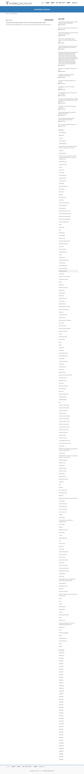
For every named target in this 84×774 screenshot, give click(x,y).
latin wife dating (62, 388)
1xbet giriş (61, 150)
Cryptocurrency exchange (64, 276)
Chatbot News (62, 257)
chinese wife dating (63, 268)
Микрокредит (62, 609)
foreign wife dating (63, 336)
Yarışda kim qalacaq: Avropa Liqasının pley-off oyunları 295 (68, 595)
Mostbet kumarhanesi (63, 479)
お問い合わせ (42, 766)
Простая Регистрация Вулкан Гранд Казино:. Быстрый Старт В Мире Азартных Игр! (67, 40)
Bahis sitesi (61, 191)
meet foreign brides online (64, 440)
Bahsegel (61, 194)
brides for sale (62, 238)
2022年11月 (61, 688)
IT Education (61, 364)
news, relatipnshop (63, 490)
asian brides (61, 170)
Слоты (60, 630)
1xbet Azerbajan (62, 140)
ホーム (8, 766)
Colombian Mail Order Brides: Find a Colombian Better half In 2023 (26, 22)
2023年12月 (61, 652)
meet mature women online (65, 443)
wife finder (61, 588)
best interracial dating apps (64, 216)
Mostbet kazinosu (62, 476)
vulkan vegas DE (62, 583)
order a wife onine (63, 512)
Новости (61, 612)
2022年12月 (61, 685)
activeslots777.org (63, 164)
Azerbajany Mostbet (63, 186)
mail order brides (62, 413)
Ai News (60, 167)
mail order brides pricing (64, 427)
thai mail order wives (63, 565)
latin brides (61, 383)
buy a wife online (62, 249)
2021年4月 (61, 734)
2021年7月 (61, 732)
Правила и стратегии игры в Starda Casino (67, 28)
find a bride (61, 323)
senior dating (62, 532)
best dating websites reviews (65, 213)
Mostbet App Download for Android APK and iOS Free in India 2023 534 (68, 449)
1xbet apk (61, 138)
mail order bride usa (63, 410)
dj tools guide (62, 301)
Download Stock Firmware (64, 306)
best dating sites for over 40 (65, 211)
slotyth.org (61, 546)
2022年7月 (61, 699)
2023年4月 (61, 674)
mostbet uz (61, 482)
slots (60, 540)
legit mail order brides (63, 394)
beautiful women (62, 197)
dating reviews (62, 293)
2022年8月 (61, 696)
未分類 (60, 646)
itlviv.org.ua (61, 369)
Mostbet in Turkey (62, 471)
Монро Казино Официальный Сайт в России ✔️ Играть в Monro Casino (68, 33)
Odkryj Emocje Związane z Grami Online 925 (68, 498)
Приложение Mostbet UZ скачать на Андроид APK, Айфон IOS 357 (67, 623)
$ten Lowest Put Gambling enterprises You (67, 124)
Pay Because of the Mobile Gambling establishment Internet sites (66, 75)
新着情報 (35, 766)
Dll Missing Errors (62, 303)
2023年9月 (61, 661)
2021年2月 (61, 740)
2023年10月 (61, 658)
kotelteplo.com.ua (63, 380)
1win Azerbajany (62, 132)
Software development (64, 551)
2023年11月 (61, 655)
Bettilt (60, 224)
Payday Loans (62, 517)
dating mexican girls (63, 287)
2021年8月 (61, 729)
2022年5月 (61, 704)
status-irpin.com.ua (63, 554)
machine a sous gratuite (64, 405)
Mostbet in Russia (62, 468)
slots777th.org (62, 543)
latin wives (61, 391)
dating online (62, 290)
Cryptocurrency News (63, 279)
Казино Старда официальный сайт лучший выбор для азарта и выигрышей (68, 22)
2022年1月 (61, 715)
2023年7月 (61, 666)
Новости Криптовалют (64, 614)
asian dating (61, 172)
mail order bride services (64, 407)
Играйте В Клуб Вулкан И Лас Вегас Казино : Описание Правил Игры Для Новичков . (68, 46)
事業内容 (19, 766)
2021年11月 (61, 721)
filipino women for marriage (65, 320)
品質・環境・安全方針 (27, 766)
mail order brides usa (63, 432)
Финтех (60, 635)
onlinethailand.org (63, 506)
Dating (60, 282)
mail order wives (62, 435)
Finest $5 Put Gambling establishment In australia (67, 81)
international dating (63, 361)
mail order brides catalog (64, 416)
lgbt (60, 402)
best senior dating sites (64, 222)
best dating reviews (63, 205)
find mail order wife (63, 331)
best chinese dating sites (64, 202)
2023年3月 (61, 677)
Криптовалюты (62, 606)
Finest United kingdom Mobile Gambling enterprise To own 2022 (66, 113)
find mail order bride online (65, 328)
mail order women (63, 437)
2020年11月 (61, 745)
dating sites (61, 295)
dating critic (61, 284)
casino (60, 254)
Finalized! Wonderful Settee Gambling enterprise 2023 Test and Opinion (66, 119)
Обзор (60, 617)
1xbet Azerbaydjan (63, 143)
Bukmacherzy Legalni (63, 243)
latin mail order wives (63, 386)
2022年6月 (61, 702)
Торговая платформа (63, 632)
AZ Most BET (61, 183)
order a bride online (63, 509)
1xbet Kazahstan (62, 153)
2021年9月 (61, 726)
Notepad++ (61, 495)
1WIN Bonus (61, 135)
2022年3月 (61, 710)
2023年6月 (61, 669)
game (60, 342)
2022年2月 (61, 713)
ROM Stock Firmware (63, 529)
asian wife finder (62, 178)
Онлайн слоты (62, 620)
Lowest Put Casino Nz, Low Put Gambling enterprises (67, 107)
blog (60, 230)
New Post (61, 487)
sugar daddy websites (63, 560)
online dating (62, 501)
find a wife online (62, 325)
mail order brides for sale (64, 421)
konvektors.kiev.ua (63, 377)
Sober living (61, 549)
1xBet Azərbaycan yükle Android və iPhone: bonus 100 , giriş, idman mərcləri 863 (68, 147)
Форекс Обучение (63, 641)
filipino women (62, 317)
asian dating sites (62, 175)
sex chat (60, 535)
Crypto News (61, 273)
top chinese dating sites (64, 568)
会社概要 (13, 766)
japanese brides (62, 372)
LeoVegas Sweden (62, 399)
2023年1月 (61, 682)
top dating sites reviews (64, 570)
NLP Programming (63, 492)
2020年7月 (61, 756)
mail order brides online (64, 424)
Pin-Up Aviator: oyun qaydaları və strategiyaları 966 (66, 520)
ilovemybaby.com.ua (63, 355)
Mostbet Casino (62, 462)
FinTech (60, 334)
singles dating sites (63, 538)
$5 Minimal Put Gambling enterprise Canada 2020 (67, 69)
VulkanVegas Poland (63, 586)
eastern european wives (64, 309)
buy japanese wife (63, 252)
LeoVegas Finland (62, 396)
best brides (61, 200)
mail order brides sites (63, 429)
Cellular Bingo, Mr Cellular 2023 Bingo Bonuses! (66, 87)
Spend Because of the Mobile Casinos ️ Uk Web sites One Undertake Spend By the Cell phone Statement (68, 100)
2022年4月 (61, 707)
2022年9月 (61, 693)
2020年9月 (61, 751)
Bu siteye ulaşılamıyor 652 (64, 241)
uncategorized (62, 573)
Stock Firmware (62, 557)
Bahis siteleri (61, 189)
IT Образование (62, 366)
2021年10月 (61, 723)
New (60, 484)
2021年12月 (61, 718)
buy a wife (61, 246)
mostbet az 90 (62, 453)
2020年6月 (61, 759)
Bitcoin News (61, 227)
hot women (61, 350)
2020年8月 (61, 754)
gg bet (60, 345)
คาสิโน (60, 643)
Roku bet (61, 527)
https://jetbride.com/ (63, 353)
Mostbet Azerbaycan (63, 460)
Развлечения (62, 627)
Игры (60, 601)
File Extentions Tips (63, 314)
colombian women (49, 20)
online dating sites (63, 503)
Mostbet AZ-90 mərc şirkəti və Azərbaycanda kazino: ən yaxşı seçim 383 (68, 456)
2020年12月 (61, 743)
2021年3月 (61, 737)
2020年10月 (61, 748)
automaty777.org (62, 180)
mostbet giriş (62, 465)
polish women (62, 524)
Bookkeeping (62, 232)
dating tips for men (63, 298)
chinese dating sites (63, 265)
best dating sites (62, 208)
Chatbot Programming (63, 260)
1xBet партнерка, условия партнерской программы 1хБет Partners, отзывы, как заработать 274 (67, 157)
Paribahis (61, 514)
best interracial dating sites (64, 219)
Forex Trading (62, 339)
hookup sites (61, 347)
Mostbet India (62, 473)
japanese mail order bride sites (65, 375)
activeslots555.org (63, 161)
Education (61, 312)
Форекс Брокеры (62, 638)
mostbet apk (61, 446)
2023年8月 (61, 663)
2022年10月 (61, 691)
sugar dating (61, 562)
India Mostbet (62, 358)
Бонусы (60, 598)
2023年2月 (61, 680)
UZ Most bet (61, 576)
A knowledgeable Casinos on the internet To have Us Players (67, 93)
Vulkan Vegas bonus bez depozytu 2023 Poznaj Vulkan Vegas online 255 (67, 579)
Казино (60, 604)
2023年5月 (61, 672)
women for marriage (63, 591)
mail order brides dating (64, 418)
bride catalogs (62, 235)
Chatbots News (62, 262)
